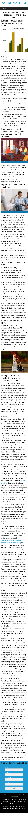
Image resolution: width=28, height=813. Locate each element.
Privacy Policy (19, 794)
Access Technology (14, 796)
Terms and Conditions (9, 794)
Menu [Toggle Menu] (3, 8)
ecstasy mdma (20, 700)
